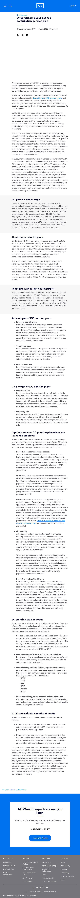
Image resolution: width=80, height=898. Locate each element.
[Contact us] (7, 862)
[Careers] (64, 869)
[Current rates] (46, 862)
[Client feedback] (9, 866)
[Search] (11, 5)
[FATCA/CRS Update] (49, 881)
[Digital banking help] (49, 866)
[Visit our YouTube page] (46, 887)
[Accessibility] (65, 866)
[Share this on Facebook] (18, 35)
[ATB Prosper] (27, 878)
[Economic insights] (67, 876)
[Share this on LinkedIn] (27, 35)
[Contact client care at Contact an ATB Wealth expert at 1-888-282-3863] (40, 829)
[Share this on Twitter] (22, 35)
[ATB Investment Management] (28, 868)
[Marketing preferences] (46, 870)
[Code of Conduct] (50, 892)
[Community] (65, 873)
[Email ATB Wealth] (40, 838)
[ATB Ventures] (28, 881)
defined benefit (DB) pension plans (47, 98)
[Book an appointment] (8, 873)
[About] (63, 862)
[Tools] (44, 874)
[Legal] (26, 892)
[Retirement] (40, 15)
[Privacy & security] (36, 892)
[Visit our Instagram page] (33, 887)
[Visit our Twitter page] (40, 887)
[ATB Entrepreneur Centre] (29, 873)
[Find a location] (8, 869)
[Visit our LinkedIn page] (43, 887)
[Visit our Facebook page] (36, 887)
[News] (63, 880)
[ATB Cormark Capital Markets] (30, 863)
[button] (5, 5)
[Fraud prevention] (48, 878)
